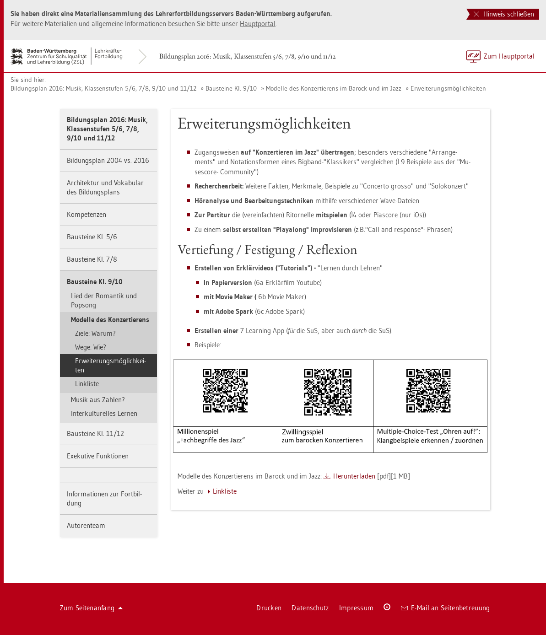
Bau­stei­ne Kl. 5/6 (92, 236)
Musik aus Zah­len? (98, 399)
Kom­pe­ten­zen (86, 214)
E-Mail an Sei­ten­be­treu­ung (445, 607)
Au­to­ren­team (86, 525)
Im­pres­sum (356, 607)
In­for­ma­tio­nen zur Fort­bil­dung (104, 498)
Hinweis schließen (504, 14)
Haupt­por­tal (258, 23)
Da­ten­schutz (310, 607)
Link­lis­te (87, 383)
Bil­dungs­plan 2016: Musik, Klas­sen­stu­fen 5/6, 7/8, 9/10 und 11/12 (247, 56)
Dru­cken (268, 607)
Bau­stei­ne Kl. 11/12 (95, 433)
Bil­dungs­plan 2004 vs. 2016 (108, 160)
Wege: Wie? (90, 347)
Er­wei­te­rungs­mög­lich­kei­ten (448, 88)
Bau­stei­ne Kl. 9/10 (231, 88)
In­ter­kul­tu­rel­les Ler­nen (104, 413)
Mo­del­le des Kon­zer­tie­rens (110, 319)
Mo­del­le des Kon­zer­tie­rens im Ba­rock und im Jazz (333, 88)
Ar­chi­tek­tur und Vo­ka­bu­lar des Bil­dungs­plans (105, 187)
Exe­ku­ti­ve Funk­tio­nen (98, 456)
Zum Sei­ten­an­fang (91, 607)
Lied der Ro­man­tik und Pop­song (104, 300)
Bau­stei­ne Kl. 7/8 (92, 259)
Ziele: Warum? (95, 333)
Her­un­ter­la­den (354, 476)
